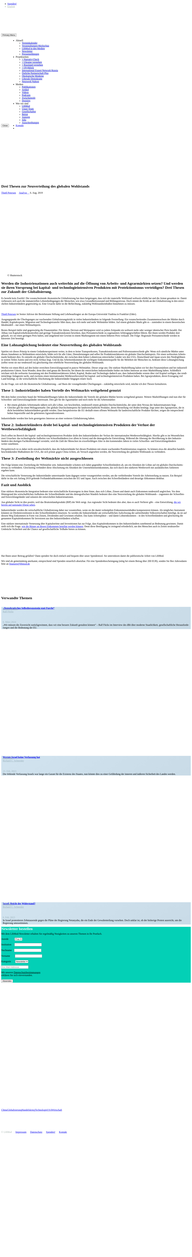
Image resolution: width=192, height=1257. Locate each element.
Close (5, 125)
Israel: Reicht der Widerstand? (19, 903)
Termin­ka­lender (29, 43)
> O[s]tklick (28, 67)
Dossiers (26, 100)
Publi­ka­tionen (29, 87)
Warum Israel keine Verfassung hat (21, 757)
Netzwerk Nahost (30, 81)
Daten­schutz (36, 1132)
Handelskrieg (28, 1110)
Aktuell (19, 40)
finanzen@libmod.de (19, 564)
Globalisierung (14, 1110)
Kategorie (8, 961)
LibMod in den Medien (33, 48)
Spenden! (12, 3)
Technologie (41, 1110)
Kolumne (8, 758)
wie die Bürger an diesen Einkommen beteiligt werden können (52, 526)
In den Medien (10, 608)
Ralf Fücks (8, 611)
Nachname (7, 950)
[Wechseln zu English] (11, 6)
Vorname (7, 956)
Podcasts (26, 95)
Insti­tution (7, 944)
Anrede (7, 939)
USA (49, 1110)
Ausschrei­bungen (30, 122)
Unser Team (28, 109)
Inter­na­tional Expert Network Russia (40, 70)
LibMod (26, 106)
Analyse (24, 192)
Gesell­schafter (29, 111)
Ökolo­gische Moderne (33, 76)
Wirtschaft (57, 1110)
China (4, 1110)
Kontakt (20, 125)
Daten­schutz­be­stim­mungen (27, 972)
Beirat (25, 114)
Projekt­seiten (22, 57)
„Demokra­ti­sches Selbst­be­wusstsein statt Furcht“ (28, 608)
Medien (19, 84)
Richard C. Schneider (13, 760)
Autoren (26, 117)
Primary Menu (8, 35)
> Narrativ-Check (30, 59)
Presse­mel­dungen (30, 54)
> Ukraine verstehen (32, 62)
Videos (25, 92)
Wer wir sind (22, 103)
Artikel (25, 89)
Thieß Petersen (8, 192)
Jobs (24, 120)
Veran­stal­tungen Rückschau (35, 45)
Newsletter (27, 51)
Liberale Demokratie (32, 78)
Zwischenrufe (28, 98)
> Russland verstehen (32, 65)
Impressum (21, 1132)
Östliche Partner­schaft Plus (35, 73)
